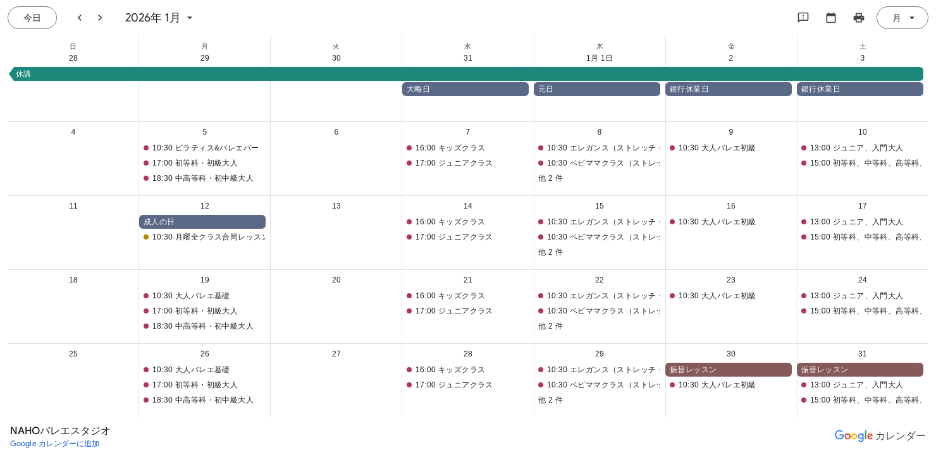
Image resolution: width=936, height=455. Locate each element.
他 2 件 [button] (550, 178)
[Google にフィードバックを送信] (803, 18)
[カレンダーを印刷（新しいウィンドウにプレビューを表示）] (859, 18)
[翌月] (100, 18)
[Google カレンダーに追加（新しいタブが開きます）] (55, 444)
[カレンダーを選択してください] (831, 18)
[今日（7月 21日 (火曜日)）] (32, 17)
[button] (468, 74)
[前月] (80, 18)
